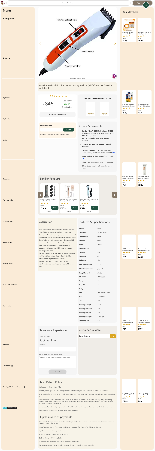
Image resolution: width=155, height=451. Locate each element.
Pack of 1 (49, 211)
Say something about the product (50, 354)
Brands (6, 58)
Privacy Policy (7, 261)
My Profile (6, 118)
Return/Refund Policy (98, 158)
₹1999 (42, 206)
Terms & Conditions (10, 282)
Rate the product (45, 336)
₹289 (140, 184)
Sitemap (6, 342)
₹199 (123, 181)
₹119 (124, 255)
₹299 (139, 181)
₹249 (125, 398)
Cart (139, 3)
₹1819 (43, 208)
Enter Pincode (46, 125)
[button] (115, 43)
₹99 (124, 184)
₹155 (124, 41)
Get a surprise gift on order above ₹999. (97, 167)
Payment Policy (8, 198)
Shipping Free (67, 107)
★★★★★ (44, 203)
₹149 (123, 253)
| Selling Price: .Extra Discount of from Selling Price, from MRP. (98, 136)
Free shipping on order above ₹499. (97, 162)
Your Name (42, 345)
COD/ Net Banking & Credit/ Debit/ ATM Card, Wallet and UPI (99, 152)
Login (5, 139)
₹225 (139, 109)
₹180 (124, 112)
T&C (114, 153)
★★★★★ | (58, 96)
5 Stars (64, 96)
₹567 (140, 41)
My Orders (6, 97)
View (54, 208)
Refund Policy (7, 240)
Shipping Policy (8, 219)
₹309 (63, 208)
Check (69, 129)
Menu (7, 11)
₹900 (139, 253)
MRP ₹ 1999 (67, 101)
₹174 (140, 112)
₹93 (140, 398)
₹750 (139, 38)
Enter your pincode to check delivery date (54, 134)
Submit (57, 372)
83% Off (67, 104)
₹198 (123, 109)
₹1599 (124, 396)
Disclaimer (6, 177)
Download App (8, 362)
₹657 (140, 255)
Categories (8, 19)
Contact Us (7, 303)
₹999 (82, 206)
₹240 (124, 38)
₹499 (82, 208)
